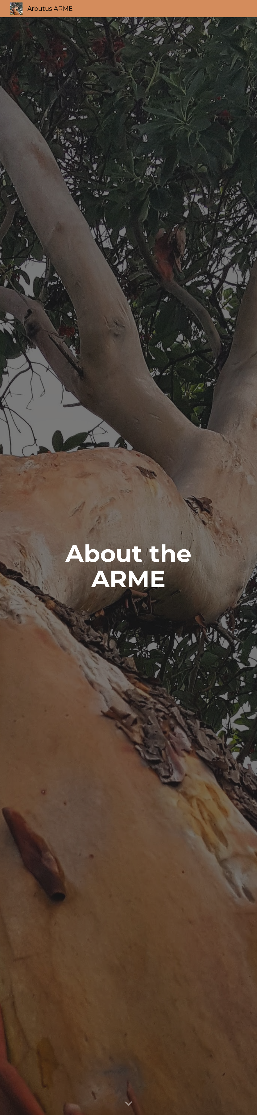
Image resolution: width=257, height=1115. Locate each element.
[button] (128, 1103)
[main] (128, 566)
